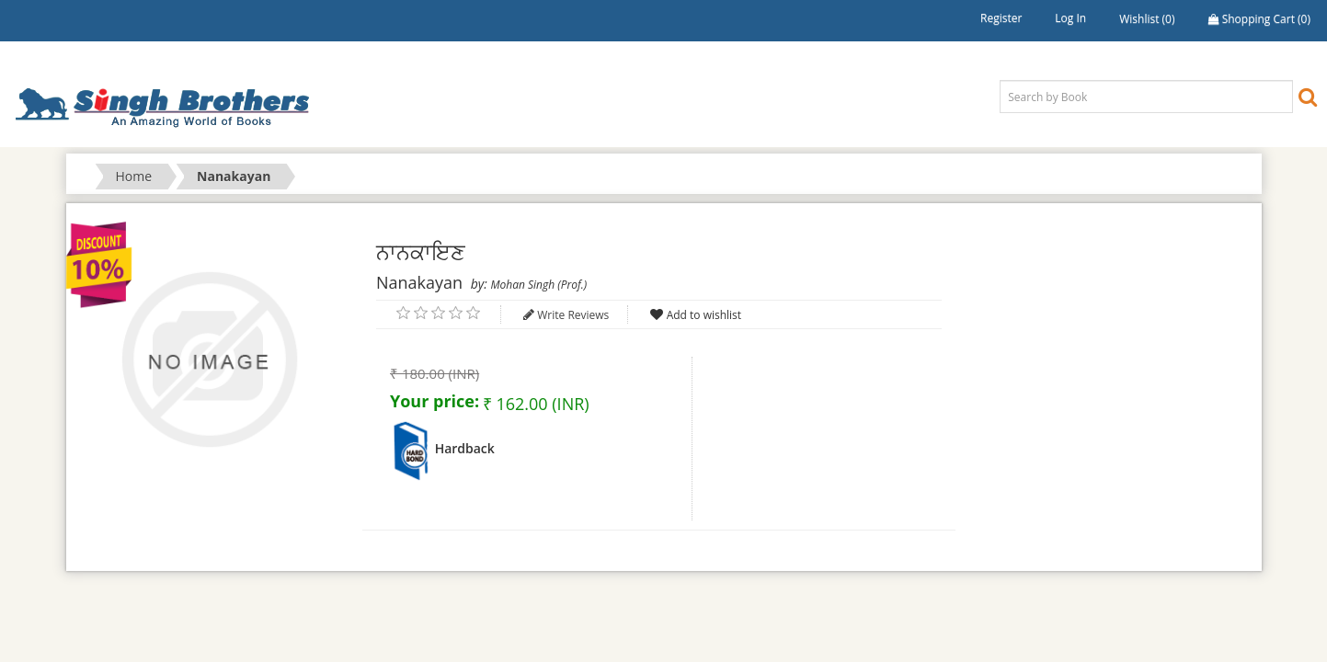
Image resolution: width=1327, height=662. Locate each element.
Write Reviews (573, 315)
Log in (1070, 18)
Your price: (434, 401)
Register (1001, 18)
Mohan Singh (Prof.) (538, 284)
